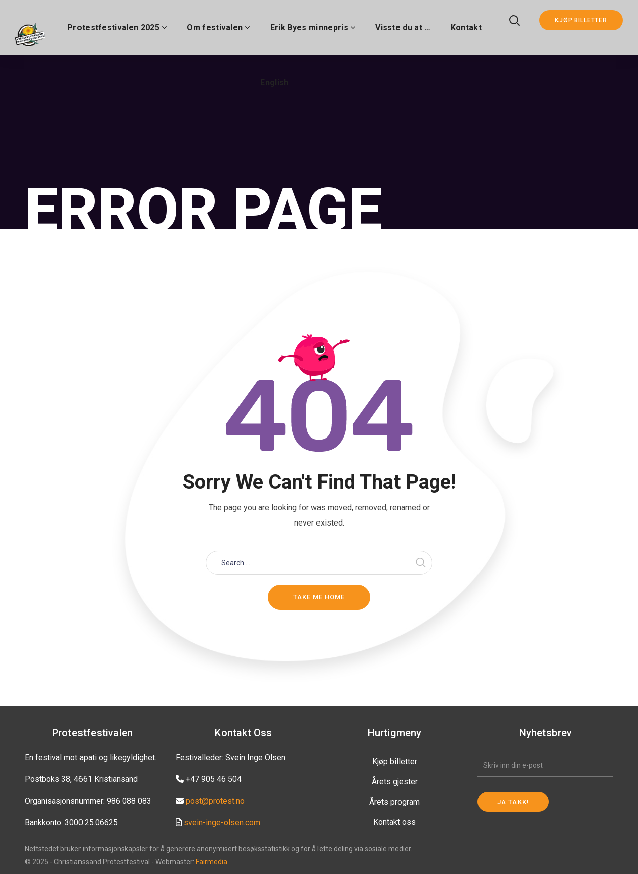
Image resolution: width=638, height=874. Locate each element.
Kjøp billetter (394, 761)
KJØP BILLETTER (581, 20)
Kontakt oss (394, 822)
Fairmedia (211, 862)
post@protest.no (215, 801)
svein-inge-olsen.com (222, 822)
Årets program (394, 802)
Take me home (319, 597)
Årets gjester (395, 781)
